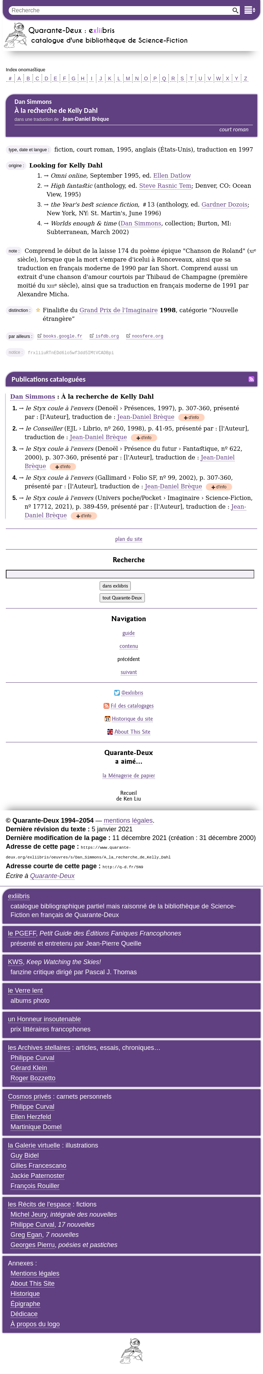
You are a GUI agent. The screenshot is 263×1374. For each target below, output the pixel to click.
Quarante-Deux (52, 875)
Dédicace (24, 1314)
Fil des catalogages (132, 706)
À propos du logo (35, 1324)
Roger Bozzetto (33, 1078)
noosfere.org (147, 336)
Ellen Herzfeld (31, 1116)
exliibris (19, 896)
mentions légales (128, 820)
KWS (15, 962)
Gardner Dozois (224, 204)
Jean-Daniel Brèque (145, 417)
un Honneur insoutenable (44, 1019)
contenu (129, 646)
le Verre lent (25, 990)
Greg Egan (26, 1234)
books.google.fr (62, 336)
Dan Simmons (141, 223)
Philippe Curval (32, 1057)
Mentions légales (35, 1273)
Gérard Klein (29, 1068)
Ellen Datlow (172, 175)
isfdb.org (107, 336)
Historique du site (132, 719)
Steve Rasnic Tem (165, 185)
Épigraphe (25, 1303)
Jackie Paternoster (37, 1175)
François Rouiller (35, 1185)
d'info (194, 418)
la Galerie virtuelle (34, 1145)
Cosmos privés (29, 1096)
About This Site (132, 732)
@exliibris (132, 693)
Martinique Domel (36, 1127)
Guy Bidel (25, 1155)
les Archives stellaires (39, 1047)
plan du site (128, 539)
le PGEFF (22, 933)
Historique (25, 1293)
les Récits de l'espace (39, 1204)
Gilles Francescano (38, 1165)
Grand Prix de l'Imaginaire (118, 310)
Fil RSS (251, 379)
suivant (129, 672)
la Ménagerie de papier (129, 775)
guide (128, 633)
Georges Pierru (33, 1244)
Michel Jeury (29, 1214)
